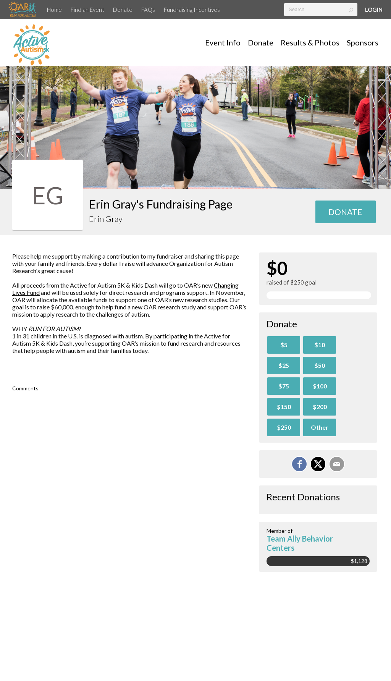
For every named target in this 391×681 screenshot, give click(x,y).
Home (54, 9)
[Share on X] (318, 464)
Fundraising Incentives (192, 9)
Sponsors (362, 42)
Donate (122, 9)
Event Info (223, 42)
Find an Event (87, 9)
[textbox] (320, 9)
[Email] (337, 464)
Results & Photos (310, 42)
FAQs (148, 9)
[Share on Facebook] (299, 464)
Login (374, 9)
